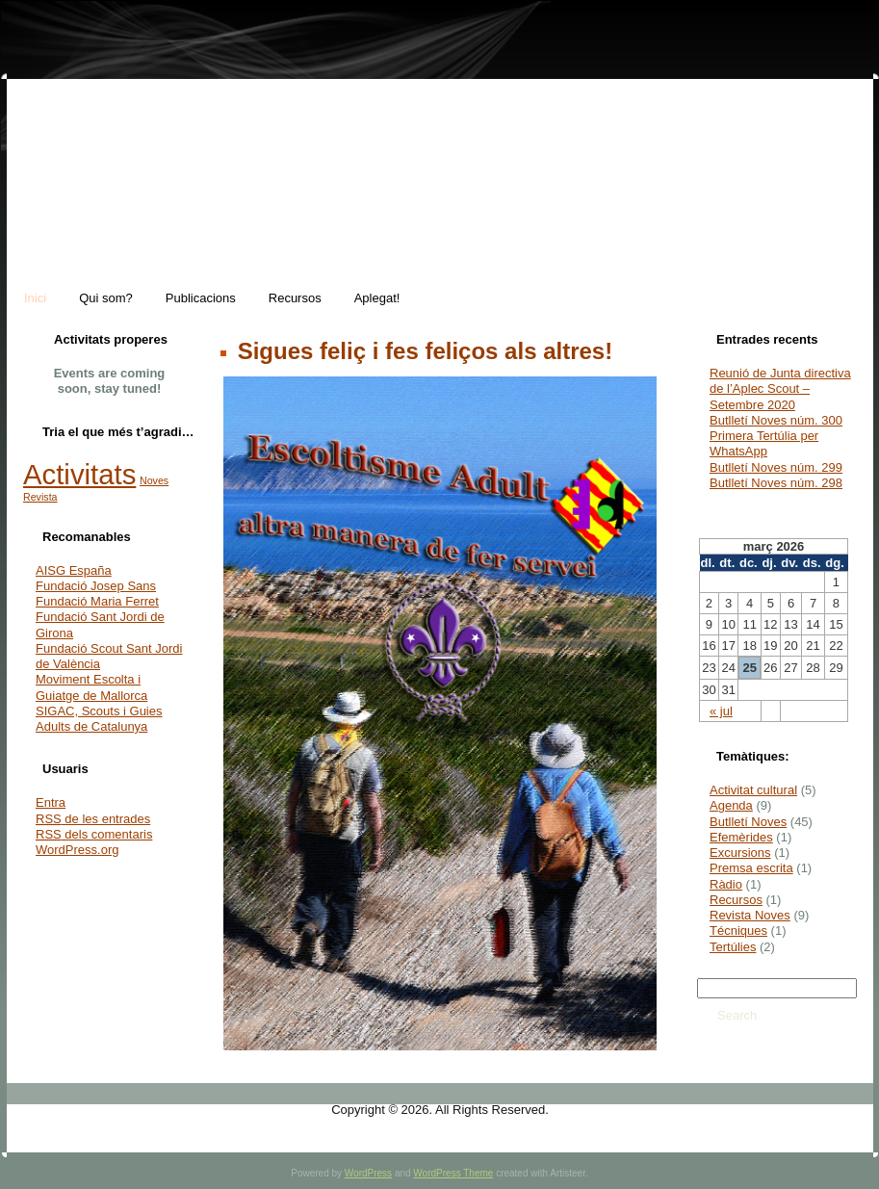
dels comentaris (94, 834)
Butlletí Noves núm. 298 (776, 483)
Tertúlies (733, 947)
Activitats (79, 474)
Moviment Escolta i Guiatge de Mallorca (91, 687)
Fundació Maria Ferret (97, 601)
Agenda (731, 805)
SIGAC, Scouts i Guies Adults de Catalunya (99, 719)
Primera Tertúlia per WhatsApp (764, 443)
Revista (40, 497)
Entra (50, 802)
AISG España (74, 570)
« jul (721, 711)
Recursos (736, 899)
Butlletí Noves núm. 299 (776, 467)
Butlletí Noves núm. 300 (776, 420)
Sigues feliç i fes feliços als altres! (421, 351)
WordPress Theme (453, 1173)
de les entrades (93, 819)
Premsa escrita (751, 868)
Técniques (738, 930)
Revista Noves (750, 915)
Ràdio (726, 884)
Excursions (740, 852)
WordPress (368, 1173)
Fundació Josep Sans (96, 586)
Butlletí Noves (748, 821)
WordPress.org (77, 849)
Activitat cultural (753, 790)
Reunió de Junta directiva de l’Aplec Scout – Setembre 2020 (780, 389)
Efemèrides (741, 837)
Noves (154, 480)
